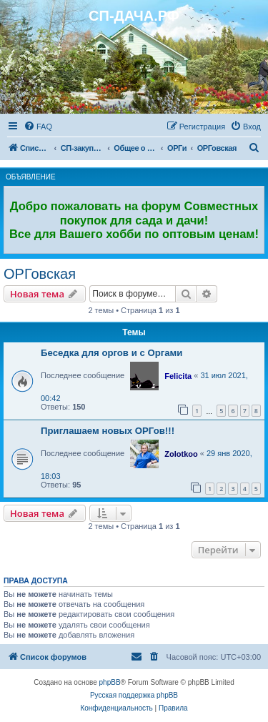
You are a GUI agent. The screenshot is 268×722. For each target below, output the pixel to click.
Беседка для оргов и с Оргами (111, 352)
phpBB (110, 682)
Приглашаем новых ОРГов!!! (107, 430)
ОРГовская (40, 274)
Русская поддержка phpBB (134, 695)
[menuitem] (38, 126)
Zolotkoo (180, 454)
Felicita (178, 376)
